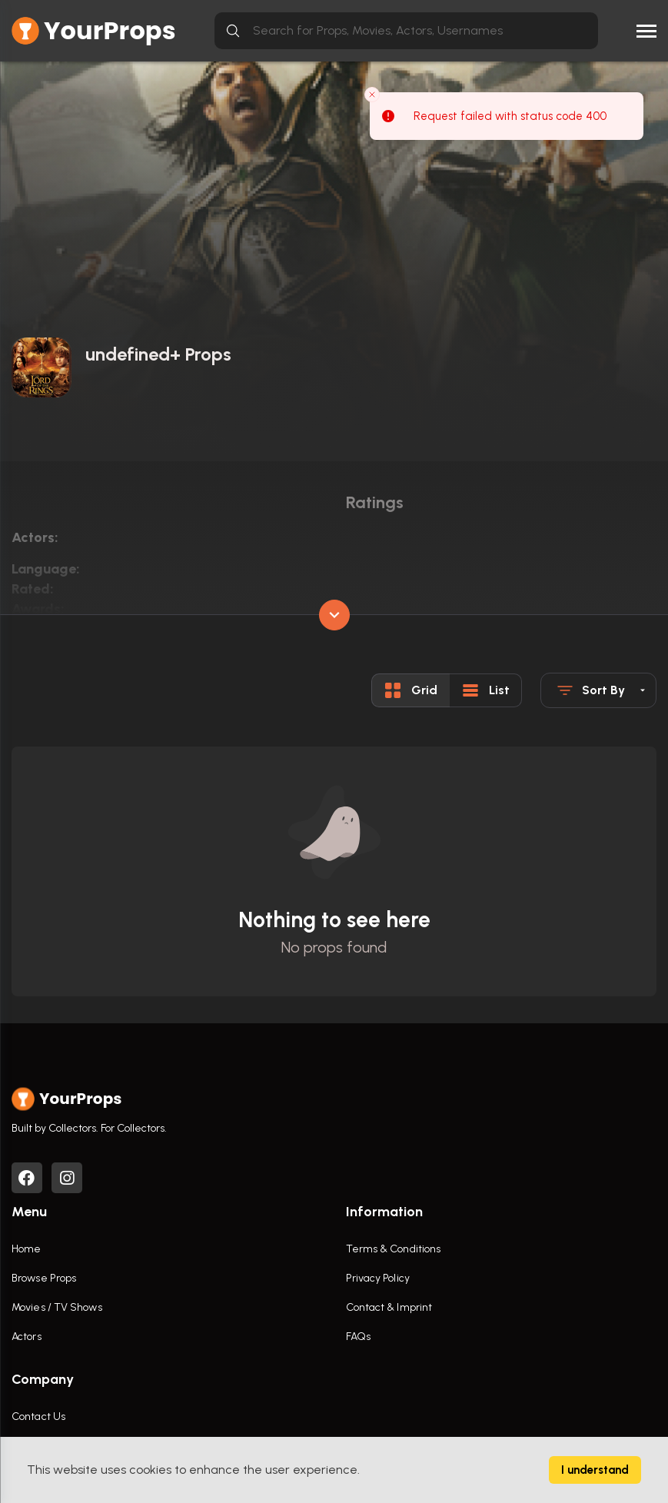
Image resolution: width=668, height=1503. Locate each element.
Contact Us (38, 1416)
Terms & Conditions (393, 1248)
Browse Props (44, 1278)
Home (26, 1248)
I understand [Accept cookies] (595, 1470)
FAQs (358, 1336)
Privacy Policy (378, 1278)
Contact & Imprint (389, 1307)
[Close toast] (372, 94)
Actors (27, 1336)
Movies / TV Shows (57, 1307)
